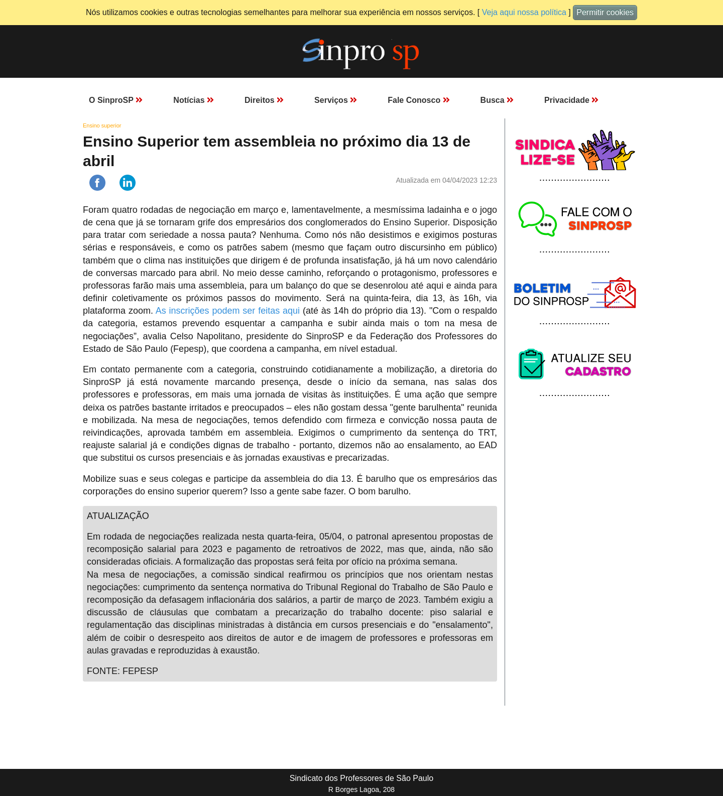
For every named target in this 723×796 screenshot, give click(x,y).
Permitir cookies (605, 12)
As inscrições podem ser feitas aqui (228, 311)
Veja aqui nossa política (524, 12)
